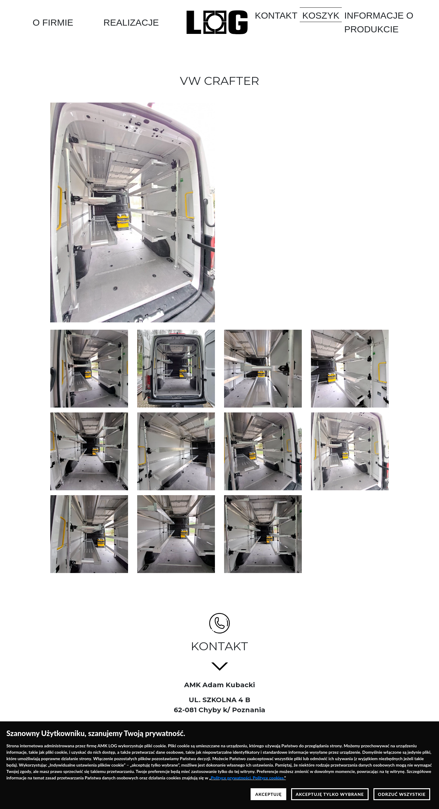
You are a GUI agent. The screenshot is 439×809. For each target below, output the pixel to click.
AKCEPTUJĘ (268, 794)
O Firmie (53, 22)
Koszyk (320, 15)
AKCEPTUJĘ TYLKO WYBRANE (330, 794)
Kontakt (276, 15)
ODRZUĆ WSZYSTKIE (402, 794)
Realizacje (131, 22)
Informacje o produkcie (378, 22)
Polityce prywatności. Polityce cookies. (247, 777)
